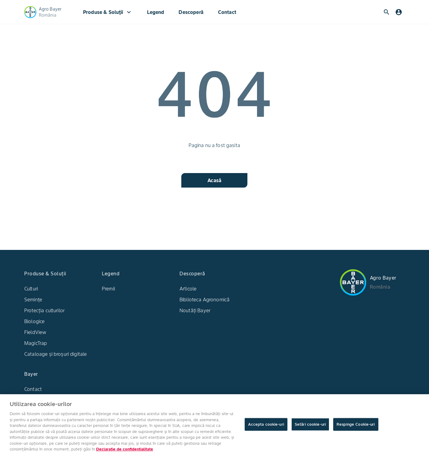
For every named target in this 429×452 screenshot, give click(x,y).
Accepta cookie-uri (266, 428)
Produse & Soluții (107, 12)
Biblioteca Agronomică (204, 299)
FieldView (35, 332)
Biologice (34, 321)
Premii (108, 289)
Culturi (31, 289)
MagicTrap (35, 343)
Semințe (33, 299)
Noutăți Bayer (194, 310)
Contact (227, 12)
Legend (155, 12)
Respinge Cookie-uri (356, 428)
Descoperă (191, 12)
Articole (187, 289)
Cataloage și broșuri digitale (55, 354)
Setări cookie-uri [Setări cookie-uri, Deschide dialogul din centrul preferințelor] (310, 428)
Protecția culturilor (44, 310)
